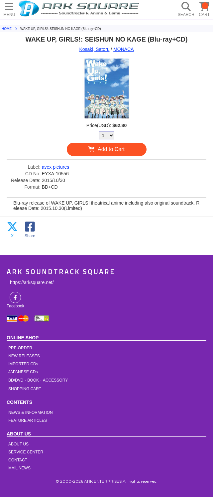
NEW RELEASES (24, 356)
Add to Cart (111, 149)
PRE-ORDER (20, 348)
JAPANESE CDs (23, 372)
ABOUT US (18, 444)
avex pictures (55, 167)
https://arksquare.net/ (32, 282)
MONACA (123, 49)
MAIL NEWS (19, 468)
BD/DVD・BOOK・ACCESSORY (38, 380)
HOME (79, 8)
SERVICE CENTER (25, 452)
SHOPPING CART (24, 389)
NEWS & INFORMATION (30, 412)
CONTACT (17, 460)
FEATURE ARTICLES (27, 420)
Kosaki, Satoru (94, 49)
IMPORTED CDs (23, 364)
